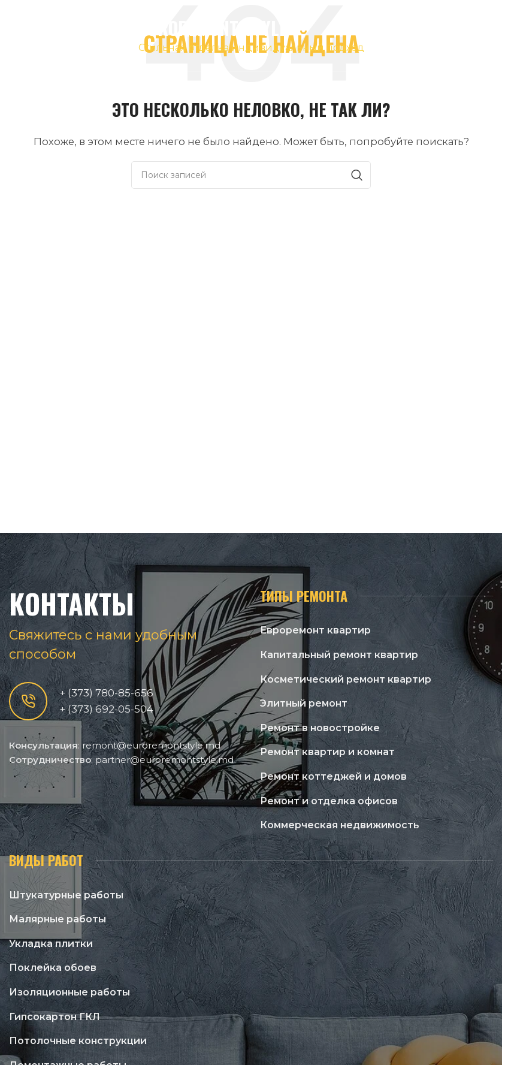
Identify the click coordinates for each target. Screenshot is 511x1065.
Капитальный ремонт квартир (339, 654)
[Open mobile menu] (487, 36)
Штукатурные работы (66, 895)
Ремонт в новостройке (320, 728)
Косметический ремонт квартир (345, 679)
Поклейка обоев (52, 967)
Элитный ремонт (303, 703)
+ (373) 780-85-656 (106, 693)
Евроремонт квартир (315, 630)
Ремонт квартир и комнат (327, 752)
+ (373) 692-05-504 (106, 709)
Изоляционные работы (69, 992)
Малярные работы (57, 919)
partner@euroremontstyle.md (164, 759)
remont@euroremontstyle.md (151, 745)
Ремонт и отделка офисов (329, 801)
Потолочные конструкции (78, 1040)
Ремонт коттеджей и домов (333, 776)
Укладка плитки (51, 943)
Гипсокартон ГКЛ (54, 1016)
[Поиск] (251, 175)
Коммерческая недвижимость (339, 825)
